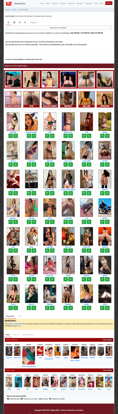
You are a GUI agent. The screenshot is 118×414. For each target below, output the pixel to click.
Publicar (109, 3)
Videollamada (13, 399)
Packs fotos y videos (29, 399)
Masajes (80, 3)
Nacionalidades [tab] (28, 335)
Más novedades (107, 340)
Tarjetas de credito (57, 399)
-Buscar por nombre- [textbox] (58, 28)
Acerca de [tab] (10, 316)
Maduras (71, 3)
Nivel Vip (55, 3)
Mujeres (63, 3)
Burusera (43, 399)
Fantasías (88, 3)
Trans (96, 3)
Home (42, 3)
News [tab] (8, 335)
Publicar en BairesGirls (15, 324)
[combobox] (59, 27)
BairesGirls (19, 3)
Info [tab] (19, 316)
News (48, 3)
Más (101, 3)
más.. (20, 326)
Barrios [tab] (16, 335)
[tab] (8, 22)
